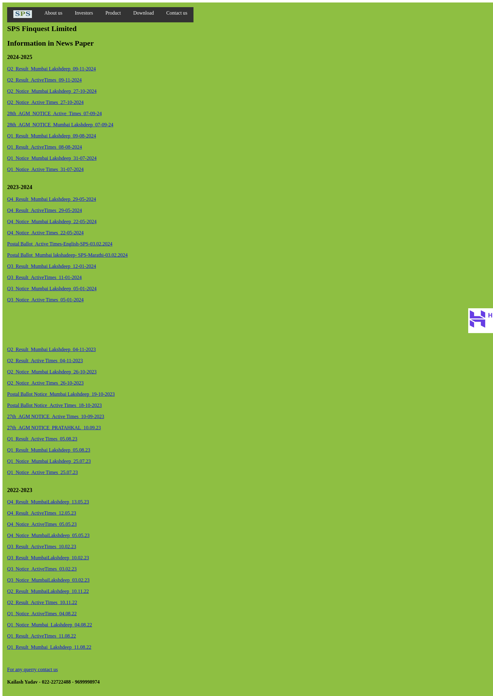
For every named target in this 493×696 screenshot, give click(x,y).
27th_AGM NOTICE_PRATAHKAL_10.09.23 (54, 427)
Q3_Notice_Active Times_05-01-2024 (45, 299)
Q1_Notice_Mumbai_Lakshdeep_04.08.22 (49, 624)
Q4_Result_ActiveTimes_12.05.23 (41, 513)
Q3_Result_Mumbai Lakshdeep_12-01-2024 (51, 266)
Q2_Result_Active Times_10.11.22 (42, 602)
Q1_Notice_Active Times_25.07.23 (42, 472)
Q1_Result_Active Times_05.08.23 (42, 438)
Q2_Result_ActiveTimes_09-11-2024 (44, 80)
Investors (84, 13)
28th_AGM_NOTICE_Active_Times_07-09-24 (54, 113)
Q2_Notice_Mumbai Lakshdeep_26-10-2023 (51, 371)
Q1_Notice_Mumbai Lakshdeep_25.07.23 (49, 461)
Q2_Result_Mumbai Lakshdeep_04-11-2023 (51, 349)
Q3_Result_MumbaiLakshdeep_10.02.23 (48, 557)
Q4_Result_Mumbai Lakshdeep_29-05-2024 (51, 199)
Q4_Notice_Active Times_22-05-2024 (45, 232)
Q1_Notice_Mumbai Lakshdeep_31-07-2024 (51, 158)
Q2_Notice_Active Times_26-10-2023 (45, 383)
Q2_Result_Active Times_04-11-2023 (45, 360)
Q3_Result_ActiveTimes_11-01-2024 (44, 277)
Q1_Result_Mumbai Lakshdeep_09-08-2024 (51, 135)
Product (113, 13)
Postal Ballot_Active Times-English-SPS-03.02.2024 (60, 243)
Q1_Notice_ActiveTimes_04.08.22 (42, 613)
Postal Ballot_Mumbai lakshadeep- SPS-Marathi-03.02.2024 (67, 255)
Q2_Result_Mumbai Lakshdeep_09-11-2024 (51, 68)
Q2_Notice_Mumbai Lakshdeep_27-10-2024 (51, 91)
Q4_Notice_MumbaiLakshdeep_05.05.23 (48, 535)
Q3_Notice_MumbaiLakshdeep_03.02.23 (48, 580)
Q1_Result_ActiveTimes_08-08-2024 (44, 147)
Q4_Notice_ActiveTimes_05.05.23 (42, 524)
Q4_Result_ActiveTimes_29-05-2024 (44, 210)
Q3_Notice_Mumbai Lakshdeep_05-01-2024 (51, 288)
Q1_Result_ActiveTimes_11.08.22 (41, 636)
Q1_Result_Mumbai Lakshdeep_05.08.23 (48, 450)
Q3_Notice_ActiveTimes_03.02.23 (42, 569)
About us (53, 13)
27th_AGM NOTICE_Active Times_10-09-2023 (55, 416)
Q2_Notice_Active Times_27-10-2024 (45, 102)
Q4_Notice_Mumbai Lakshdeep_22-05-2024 (51, 221)
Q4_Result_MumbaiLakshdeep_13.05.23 (48, 501)
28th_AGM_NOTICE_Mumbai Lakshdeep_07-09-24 (60, 124)
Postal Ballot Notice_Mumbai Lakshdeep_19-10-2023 (61, 394)
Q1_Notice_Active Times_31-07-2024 (45, 169)
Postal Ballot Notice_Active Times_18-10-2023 (54, 405)
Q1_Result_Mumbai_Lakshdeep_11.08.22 (49, 647)
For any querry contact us (32, 669)
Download (143, 13)
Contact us (176, 13)
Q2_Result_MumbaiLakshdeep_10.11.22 (48, 591)
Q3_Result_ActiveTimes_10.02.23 (41, 546)
